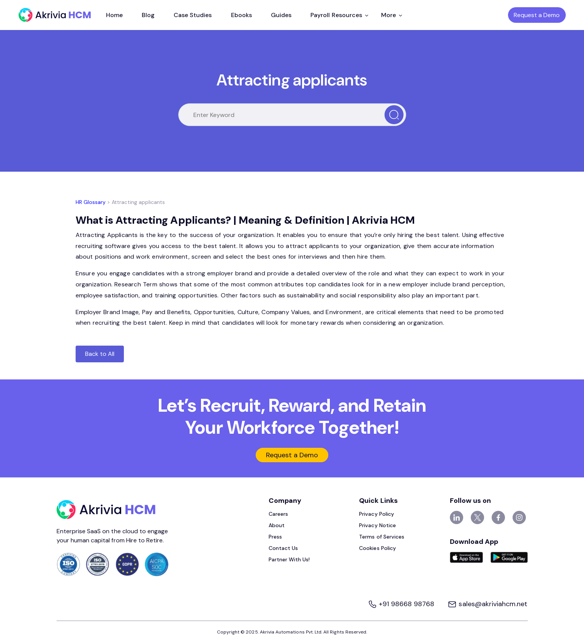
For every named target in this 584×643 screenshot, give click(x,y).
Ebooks (241, 15)
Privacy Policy (376, 513)
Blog (148, 15)
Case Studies (193, 15)
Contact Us (283, 548)
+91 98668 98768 (402, 603)
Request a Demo (537, 15)
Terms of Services (381, 536)
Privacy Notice (377, 525)
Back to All (100, 354)
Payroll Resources (339, 15)
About (277, 525)
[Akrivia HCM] (55, 15)
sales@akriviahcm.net (487, 603)
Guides (281, 15)
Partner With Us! (289, 559)
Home (114, 15)
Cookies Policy (377, 548)
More (391, 15)
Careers (278, 513)
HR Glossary (91, 202)
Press (275, 536)
